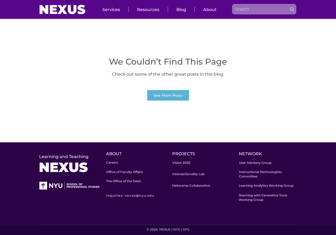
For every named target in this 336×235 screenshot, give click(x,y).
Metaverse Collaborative (191, 185)
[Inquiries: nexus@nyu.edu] (138, 195)
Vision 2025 (181, 163)
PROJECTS (183, 153)
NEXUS (62, 9)
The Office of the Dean (123, 181)
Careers (112, 162)
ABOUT (114, 153)
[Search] (255, 9)
